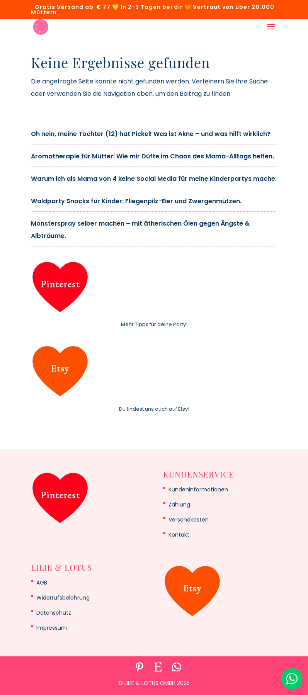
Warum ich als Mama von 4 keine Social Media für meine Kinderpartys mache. (154, 178)
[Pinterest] (139, 667)
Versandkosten (188, 519)
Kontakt (178, 535)
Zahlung (179, 504)
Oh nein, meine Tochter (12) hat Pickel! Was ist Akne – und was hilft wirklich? (151, 133)
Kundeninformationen (198, 489)
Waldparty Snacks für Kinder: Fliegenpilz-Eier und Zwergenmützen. (136, 201)
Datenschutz (53, 613)
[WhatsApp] (176, 667)
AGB (41, 582)
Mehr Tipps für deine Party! (154, 324)
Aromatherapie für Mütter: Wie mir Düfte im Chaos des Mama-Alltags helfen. (152, 156)
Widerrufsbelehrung (63, 598)
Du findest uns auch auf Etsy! (154, 409)
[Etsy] (158, 667)
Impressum (51, 628)
